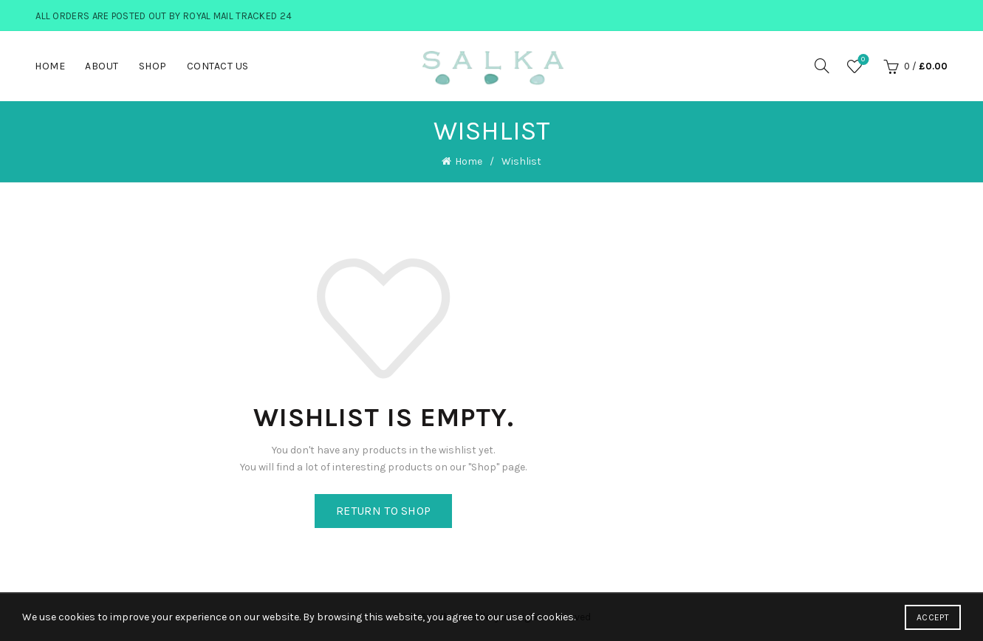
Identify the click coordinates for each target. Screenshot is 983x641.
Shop (153, 66)
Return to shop (383, 511)
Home (50, 66)
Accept (933, 617)
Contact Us (218, 66)
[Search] (822, 66)
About (102, 66)
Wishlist (861, 60)
